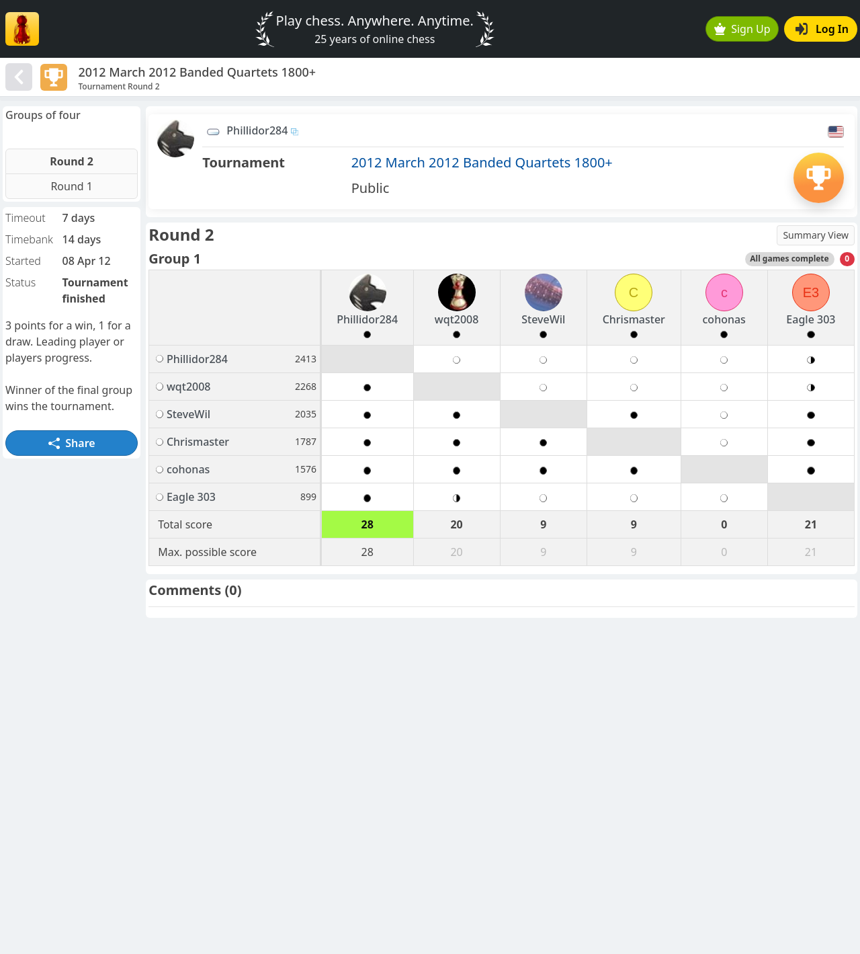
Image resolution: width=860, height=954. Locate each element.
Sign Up (742, 29)
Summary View (816, 235)
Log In (822, 29)
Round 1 (71, 186)
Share (71, 443)
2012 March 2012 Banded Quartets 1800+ (482, 162)
